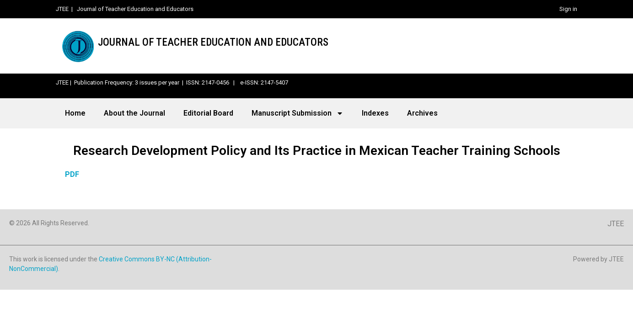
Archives (422, 113)
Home (75, 113)
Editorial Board (208, 113)
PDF (72, 174)
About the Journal (134, 113)
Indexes (375, 113)
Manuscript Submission (297, 113)
